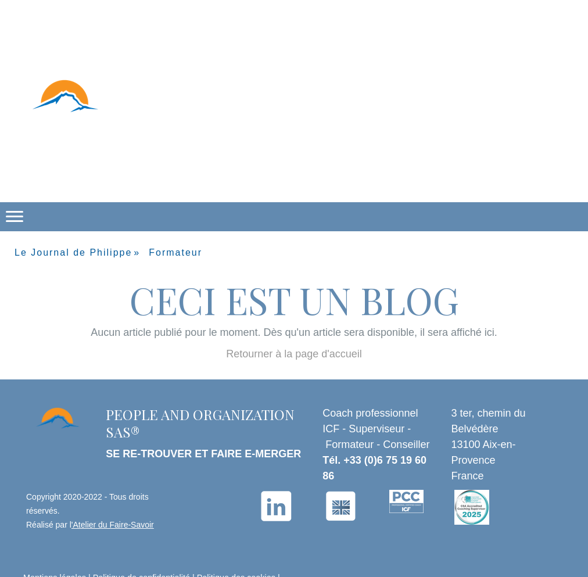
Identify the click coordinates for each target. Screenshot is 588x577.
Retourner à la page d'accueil (294, 354)
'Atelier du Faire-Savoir (112, 524)
